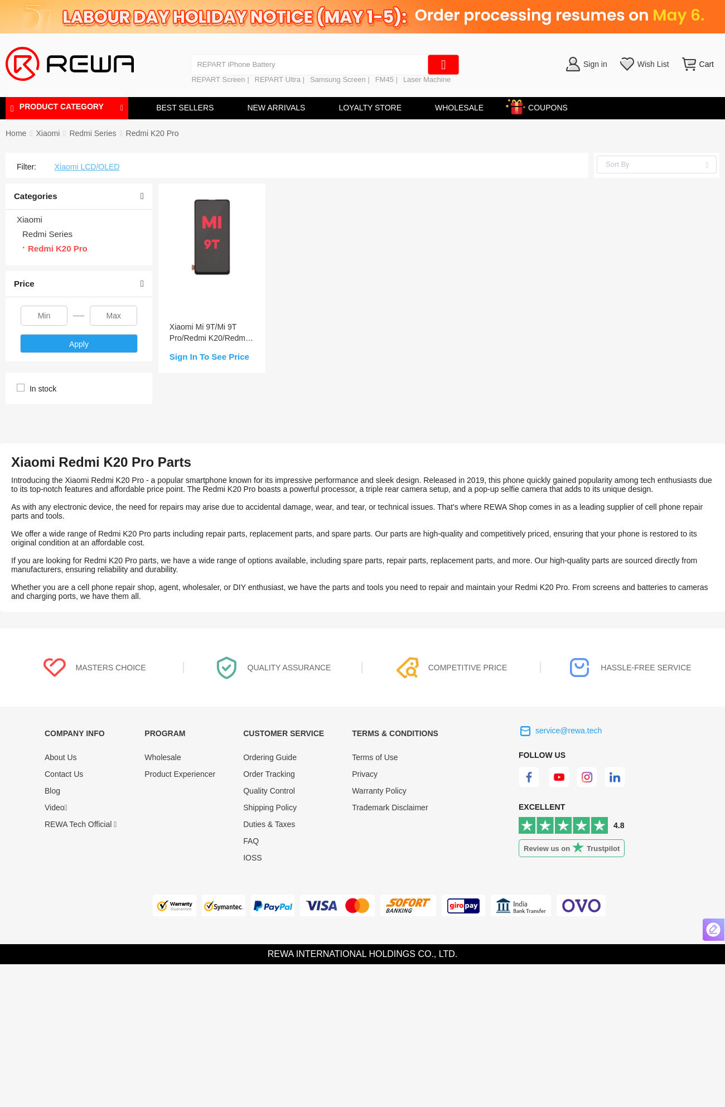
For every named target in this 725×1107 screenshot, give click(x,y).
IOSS (252, 857)
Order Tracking (269, 774)
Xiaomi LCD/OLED (87, 166)
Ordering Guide (270, 757)
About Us (61, 757)
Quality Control (269, 790)
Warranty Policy (379, 790)
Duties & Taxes (269, 824)
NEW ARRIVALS (276, 107)
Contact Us (64, 774)
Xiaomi (48, 133)
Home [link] (16, 133)
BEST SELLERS (185, 107)
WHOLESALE (459, 107)
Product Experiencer (179, 774)
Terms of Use (375, 757)
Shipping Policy (270, 807)
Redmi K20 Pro (152, 133)
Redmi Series (92, 133)
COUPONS (542, 105)
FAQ (251, 841)
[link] (48, 133)
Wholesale (162, 757)
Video (56, 807)
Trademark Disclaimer (390, 807)
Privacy (365, 774)
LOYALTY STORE (370, 107)
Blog (52, 790)
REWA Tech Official (81, 824)
